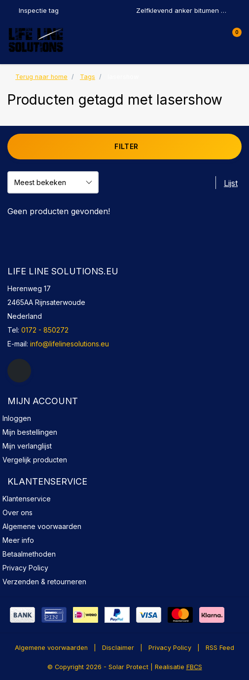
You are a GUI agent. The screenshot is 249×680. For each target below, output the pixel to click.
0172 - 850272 (45, 330)
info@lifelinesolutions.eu (69, 344)
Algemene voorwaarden (51, 647)
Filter (126, 146)
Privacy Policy (169, 647)
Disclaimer (118, 647)
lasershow (123, 76)
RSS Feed (220, 647)
